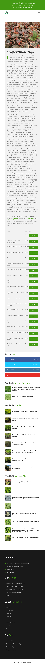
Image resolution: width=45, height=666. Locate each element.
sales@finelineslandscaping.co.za (24, 7)
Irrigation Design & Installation (14, 589)
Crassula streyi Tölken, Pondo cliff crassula (23, 482)
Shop (7, 595)
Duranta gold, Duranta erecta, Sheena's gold (24, 411)
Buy (33, 235)
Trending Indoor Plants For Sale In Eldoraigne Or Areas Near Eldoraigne (20, 52)
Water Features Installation (13, 592)
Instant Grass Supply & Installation (15, 583)
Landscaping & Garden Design (14, 586)
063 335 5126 (29, 5)
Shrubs (8, 620)
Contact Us (9, 616)
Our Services (9, 610)
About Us (8, 607)
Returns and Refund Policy (13, 644)
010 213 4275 (17, 5)
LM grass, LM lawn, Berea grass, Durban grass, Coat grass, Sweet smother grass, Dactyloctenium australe (26, 389)
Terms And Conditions (12, 650)
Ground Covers (10, 629)
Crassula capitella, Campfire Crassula (22, 490)
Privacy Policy (10, 647)
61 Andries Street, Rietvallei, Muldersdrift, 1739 (24, 3)
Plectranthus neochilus (18, 506)
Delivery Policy (10, 641)
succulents (9, 626)
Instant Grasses (10, 623)
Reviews (8, 613)
